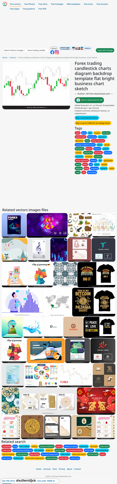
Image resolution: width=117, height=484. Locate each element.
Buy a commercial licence (87, 118)
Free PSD (42, 9)
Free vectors (15, 4)
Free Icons (88, 4)
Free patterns (29, 9)
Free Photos (29, 4)
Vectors (13, 57)
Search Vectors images (13, 50)
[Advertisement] (58, 28)
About (69, 469)
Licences (47, 469)
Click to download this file (89, 100)
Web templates (73, 4)
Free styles (14, 9)
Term (54, 469)
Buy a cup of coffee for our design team (93, 123)
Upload (54, 48)
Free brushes (102, 4)
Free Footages (57, 4)
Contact (77, 469)
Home (4, 57)
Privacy (62, 469)
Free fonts (42, 4)
